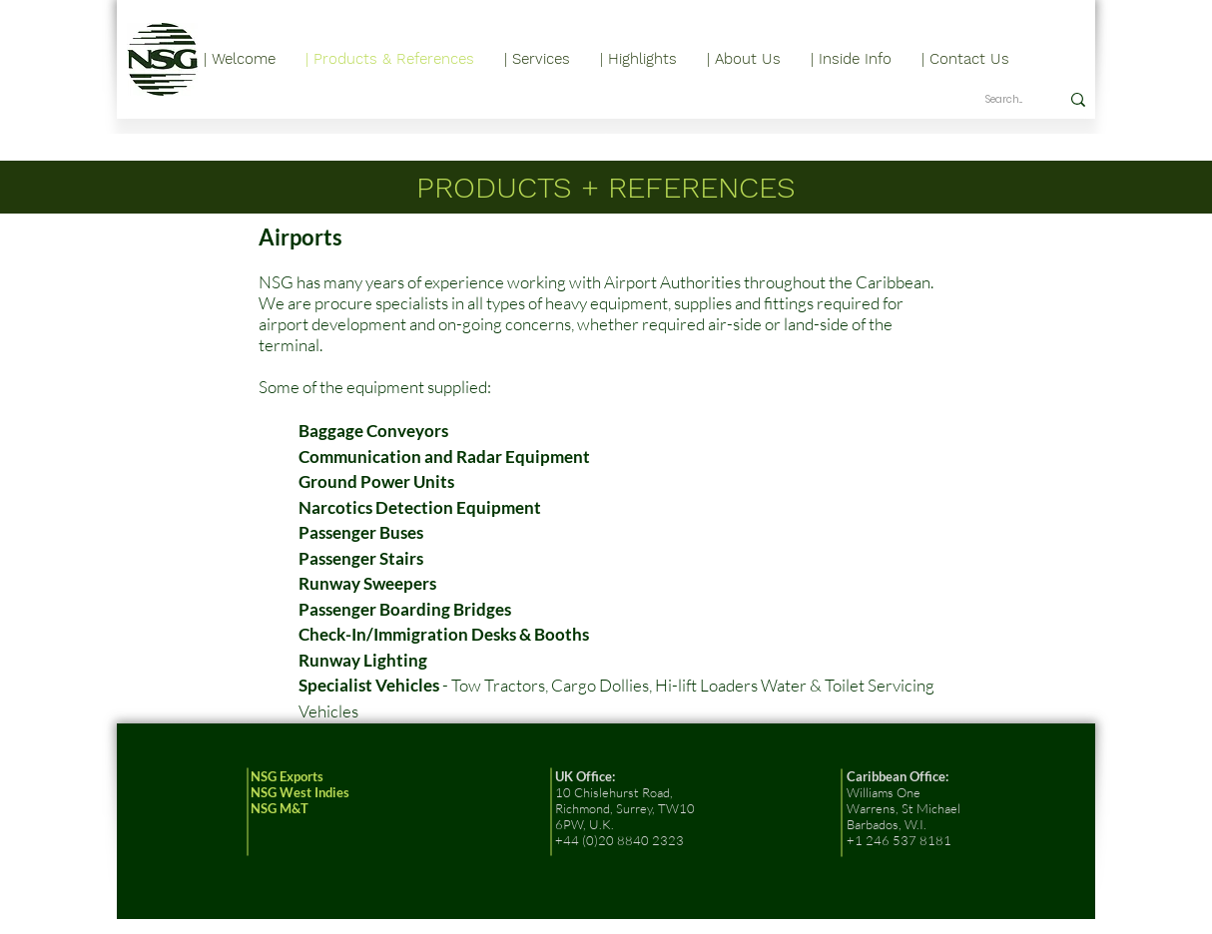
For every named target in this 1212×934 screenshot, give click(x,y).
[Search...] (1007, 100)
